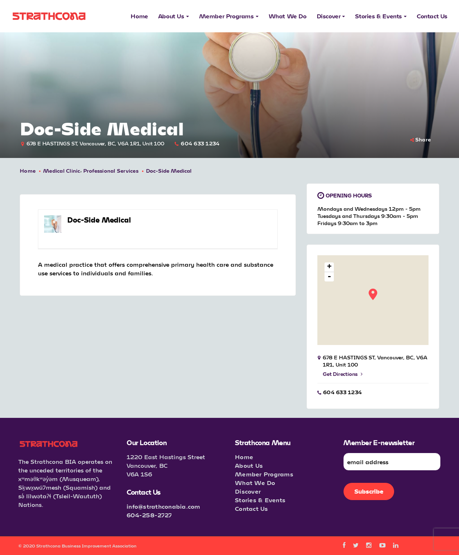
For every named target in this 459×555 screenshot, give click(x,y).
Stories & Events (260, 499)
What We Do (255, 482)
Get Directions (343, 374)
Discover (248, 491)
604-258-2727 (149, 515)
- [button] (329, 276)
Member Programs (264, 474)
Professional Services (110, 171)
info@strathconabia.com (163, 506)
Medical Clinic (61, 171)
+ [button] (329, 267)
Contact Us (251, 508)
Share (420, 139)
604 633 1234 (200, 143)
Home (28, 171)
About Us (249, 465)
